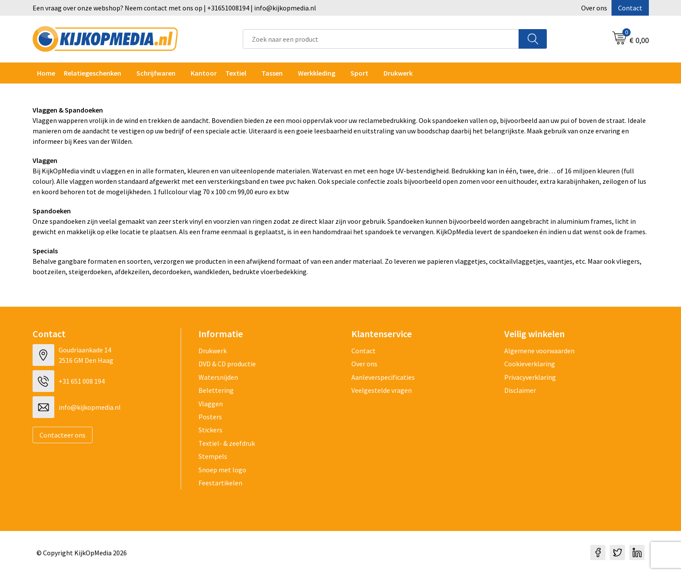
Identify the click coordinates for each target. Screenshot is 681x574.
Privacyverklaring (530, 377)
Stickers (210, 429)
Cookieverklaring (529, 363)
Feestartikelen (220, 482)
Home (46, 73)
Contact (630, 7)
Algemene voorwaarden (539, 350)
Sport (359, 73)
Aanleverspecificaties (383, 377)
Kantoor (204, 73)
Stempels (212, 456)
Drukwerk (212, 350)
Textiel (235, 73)
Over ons (594, 7)
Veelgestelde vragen (381, 390)
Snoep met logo (222, 469)
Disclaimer (520, 390)
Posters (210, 416)
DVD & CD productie (227, 363)
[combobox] (381, 39)
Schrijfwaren (155, 73)
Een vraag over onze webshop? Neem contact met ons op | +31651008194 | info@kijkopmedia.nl (174, 7)
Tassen (272, 73)
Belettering (216, 390)
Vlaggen (210, 403)
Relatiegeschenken (92, 73)
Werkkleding (316, 73)
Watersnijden (218, 377)
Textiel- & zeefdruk (226, 443)
